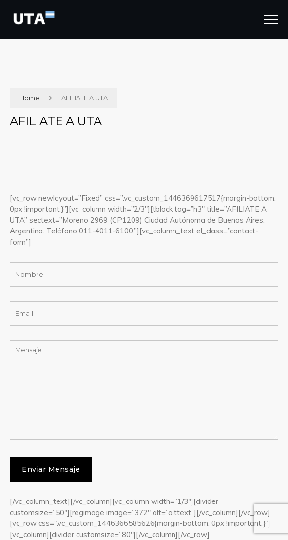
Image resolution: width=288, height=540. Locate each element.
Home (29, 98)
